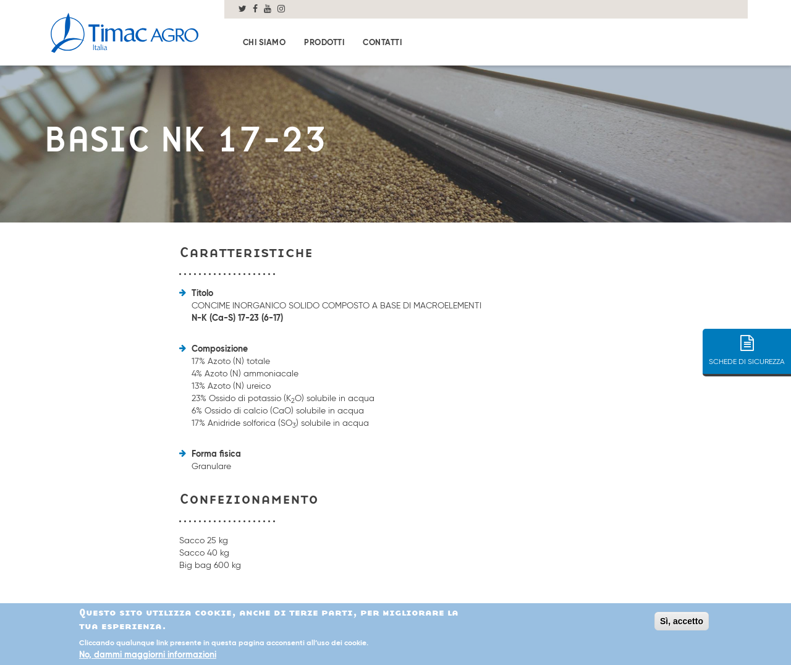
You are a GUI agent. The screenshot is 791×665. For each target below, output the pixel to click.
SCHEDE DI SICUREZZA (747, 346)
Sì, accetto (681, 622)
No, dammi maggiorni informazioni (147, 657)
